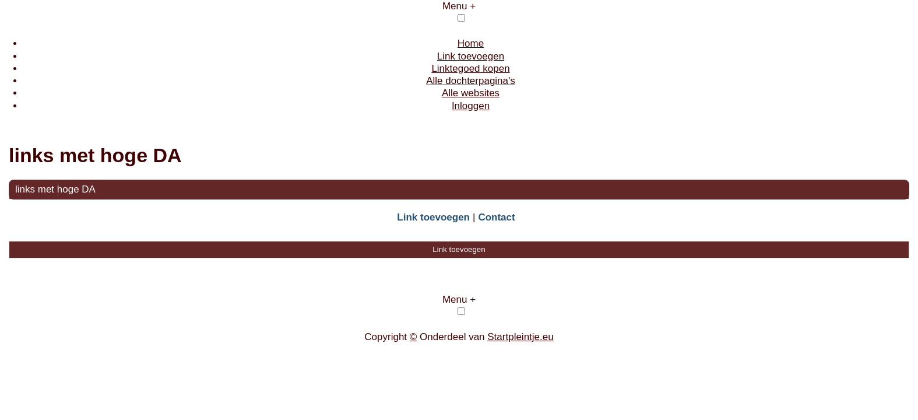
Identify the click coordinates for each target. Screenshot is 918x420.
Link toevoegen (470, 56)
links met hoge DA (55, 189)
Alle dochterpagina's (470, 80)
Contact (496, 217)
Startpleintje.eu (520, 336)
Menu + (459, 6)
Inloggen (471, 105)
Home (471, 43)
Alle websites (471, 93)
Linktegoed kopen (470, 68)
